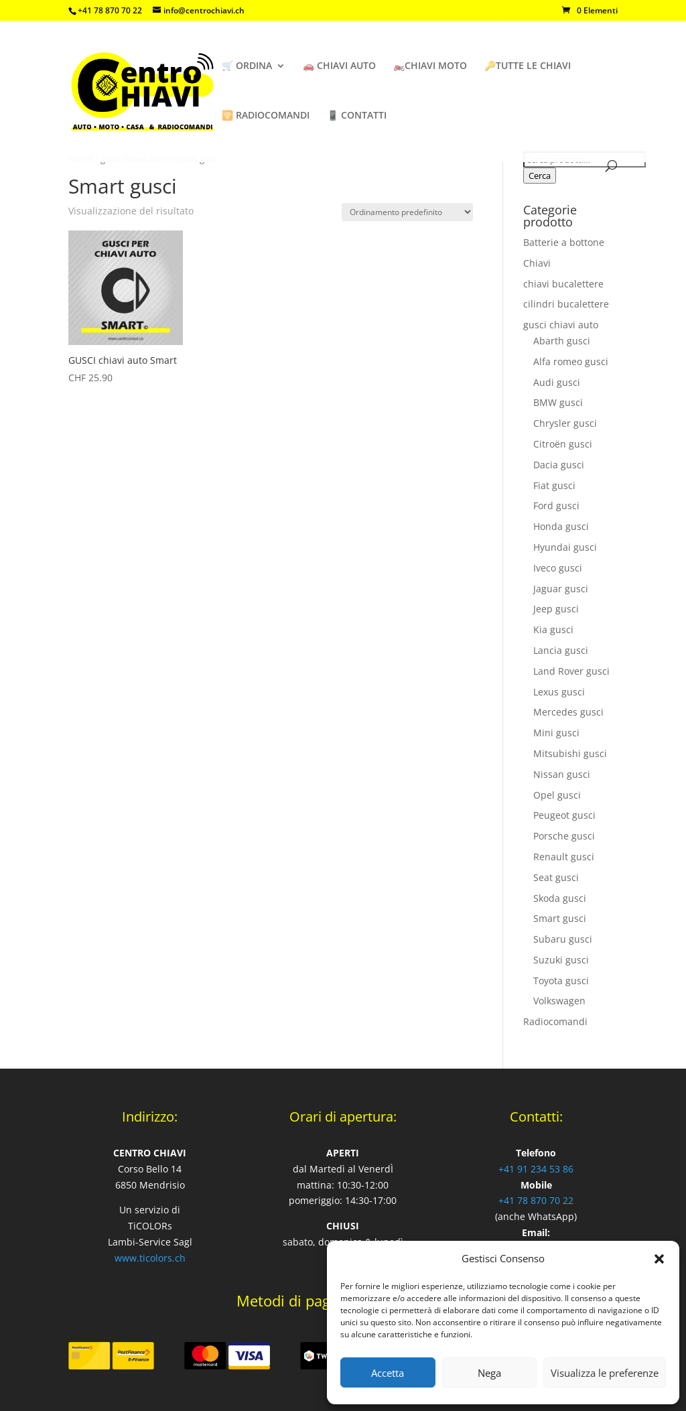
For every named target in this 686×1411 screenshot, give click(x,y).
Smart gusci (559, 918)
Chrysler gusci (565, 423)
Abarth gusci (561, 340)
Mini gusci (556, 732)
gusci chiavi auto (560, 324)
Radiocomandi (555, 1021)
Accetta (387, 1373)
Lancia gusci (560, 650)
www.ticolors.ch (150, 1258)
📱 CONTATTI (357, 116)
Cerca (540, 176)
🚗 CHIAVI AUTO (339, 66)
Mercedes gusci (568, 712)
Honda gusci (561, 526)
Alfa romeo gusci (570, 361)
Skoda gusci (559, 898)
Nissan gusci (561, 774)
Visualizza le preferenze (605, 1373)
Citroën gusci (562, 444)
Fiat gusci (554, 485)
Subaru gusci (562, 939)
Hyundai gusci (565, 547)
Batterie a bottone (563, 242)
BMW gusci (558, 402)
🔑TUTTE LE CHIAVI (527, 66)
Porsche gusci (564, 835)
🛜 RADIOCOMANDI (266, 116)
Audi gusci (556, 382)
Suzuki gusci (561, 959)
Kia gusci (553, 629)
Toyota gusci (561, 980)
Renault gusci (563, 856)
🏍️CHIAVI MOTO (430, 66)
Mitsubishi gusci (570, 753)
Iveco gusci (557, 567)
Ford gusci (556, 505)
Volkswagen (559, 1000)
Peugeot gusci (564, 815)
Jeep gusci (556, 608)
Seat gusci (556, 877)
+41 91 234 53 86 (535, 1168)
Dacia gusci (558, 464)
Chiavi (537, 263)
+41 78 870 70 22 (535, 1200)
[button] (659, 1259)
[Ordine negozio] (407, 212)
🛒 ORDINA (247, 66)
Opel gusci (557, 795)
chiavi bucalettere (563, 283)
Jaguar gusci (560, 588)
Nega (489, 1373)
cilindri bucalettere (566, 303)
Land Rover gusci (571, 671)
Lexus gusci (559, 691)
